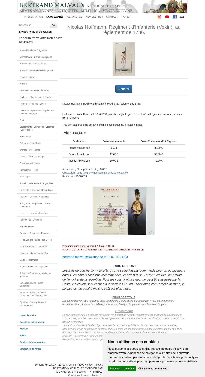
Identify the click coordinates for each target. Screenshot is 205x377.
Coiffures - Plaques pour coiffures (35, 97)
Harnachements (27, 226)
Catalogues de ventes (30, 349)
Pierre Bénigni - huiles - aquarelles (36, 240)
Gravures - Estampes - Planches (35, 233)
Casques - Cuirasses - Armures (34, 90)
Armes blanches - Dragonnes (33, 50)
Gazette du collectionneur (32, 322)
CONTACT (112, 16)
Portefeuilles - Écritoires (31, 220)
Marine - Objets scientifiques (33, 156)
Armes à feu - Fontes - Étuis (33, 63)
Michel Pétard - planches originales (36, 57)
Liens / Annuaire (28, 315)
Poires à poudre (27, 77)
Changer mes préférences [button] (152, 368)
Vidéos (23, 335)
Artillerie (23, 84)
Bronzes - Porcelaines (30, 150)
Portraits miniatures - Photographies (36, 183)
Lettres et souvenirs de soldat (33, 213)
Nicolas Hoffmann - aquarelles (34, 246)
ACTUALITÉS (74, 16)
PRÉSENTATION (33, 16)
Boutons (23, 120)
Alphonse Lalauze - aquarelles (34, 253)
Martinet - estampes (29, 260)
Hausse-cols (25, 136)
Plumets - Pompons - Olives (33, 104)
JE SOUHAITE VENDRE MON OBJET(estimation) (38, 40)
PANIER (126, 16)
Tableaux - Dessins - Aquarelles (34, 197)
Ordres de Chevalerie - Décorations (36, 190)
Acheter (123, 89)
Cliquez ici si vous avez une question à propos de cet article (95, 172)
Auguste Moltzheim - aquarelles (34, 266)
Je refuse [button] (129, 368)
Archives (24, 329)
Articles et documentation (32, 342)
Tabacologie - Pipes (29, 170)
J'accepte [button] (115, 368)
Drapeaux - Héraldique (30, 143)
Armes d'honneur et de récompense (36, 70)
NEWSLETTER (94, 16)
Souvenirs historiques (30, 163)
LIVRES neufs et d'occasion (35, 31)
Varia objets (25, 176)
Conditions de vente (79, 375)
